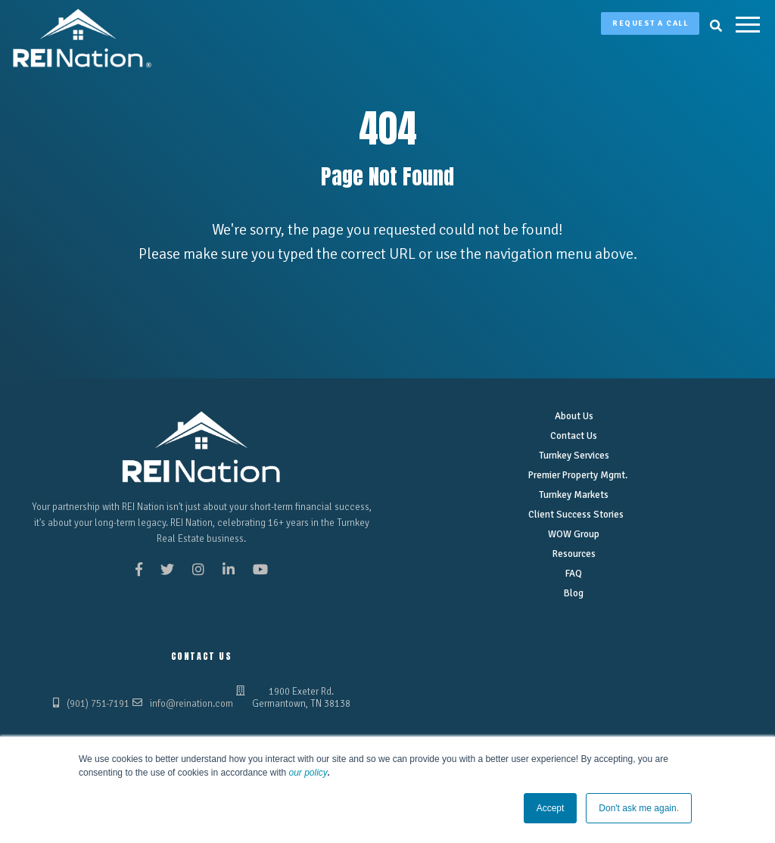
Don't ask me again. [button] (639, 808)
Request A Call (650, 23)
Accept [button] (551, 808)
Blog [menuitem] (574, 593)
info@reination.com (191, 704)
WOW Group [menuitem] (573, 534)
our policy (308, 772)
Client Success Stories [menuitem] (576, 515)
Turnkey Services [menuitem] (574, 455)
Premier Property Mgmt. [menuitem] (577, 475)
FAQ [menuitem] (573, 574)
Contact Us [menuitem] (573, 436)
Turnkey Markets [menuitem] (573, 495)
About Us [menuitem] (574, 416)
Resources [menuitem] (574, 554)
